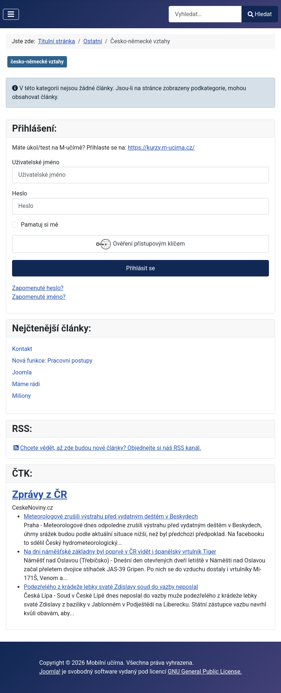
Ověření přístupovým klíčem (140, 244)
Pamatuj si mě (39, 224)
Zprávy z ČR (39, 494)
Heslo (19, 193)
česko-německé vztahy (37, 62)
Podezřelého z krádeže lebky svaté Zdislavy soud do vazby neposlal (111, 586)
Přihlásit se (140, 268)
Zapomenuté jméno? (38, 296)
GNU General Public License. (205, 671)
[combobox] (205, 14)
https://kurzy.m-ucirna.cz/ (161, 147)
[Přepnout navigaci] (11, 14)
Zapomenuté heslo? (37, 288)
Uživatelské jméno (35, 162)
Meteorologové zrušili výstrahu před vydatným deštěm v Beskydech (111, 516)
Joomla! (49, 671)
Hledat (260, 14)
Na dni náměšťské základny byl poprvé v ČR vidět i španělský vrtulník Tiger (120, 551)
